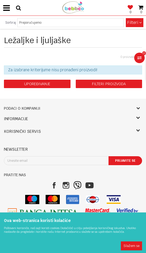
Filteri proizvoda (109, 84)
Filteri (134, 22)
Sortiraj (10, 23)
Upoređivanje (37, 84)
